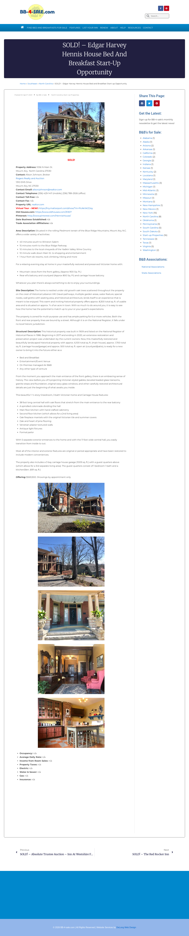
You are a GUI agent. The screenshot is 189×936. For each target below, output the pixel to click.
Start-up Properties (71, 95)
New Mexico (149, 209)
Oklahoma (148, 220)
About (114, 27)
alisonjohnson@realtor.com (47, 189)
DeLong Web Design (126, 927)
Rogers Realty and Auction (30, 178)
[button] (142, 103)
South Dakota (150, 231)
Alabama (147, 138)
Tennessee (148, 239)
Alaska (146, 142)
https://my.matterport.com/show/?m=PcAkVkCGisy (66, 208)
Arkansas (147, 149)
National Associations (153, 267)
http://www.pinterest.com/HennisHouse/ (49, 215)
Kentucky (148, 171)
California (147, 153)
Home (23, 84)
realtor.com (38, 204)
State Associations (151, 273)
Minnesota (148, 194)
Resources (134, 27)
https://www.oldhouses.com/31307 (53, 212)
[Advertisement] (94, 895)
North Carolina (46, 84)
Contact (148, 27)
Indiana (147, 164)
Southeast (32, 84)
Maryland (148, 179)
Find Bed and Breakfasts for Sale (47, 27)
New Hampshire (151, 205)
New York (148, 213)
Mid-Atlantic (149, 190)
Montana (147, 201)
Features (74, 27)
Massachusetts (151, 183)
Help (123, 27)
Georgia (147, 160)
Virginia (147, 246)
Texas (146, 242)
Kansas (146, 168)
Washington (149, 250)
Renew (104, 27)
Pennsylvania (150, 224)
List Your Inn (90, 27)
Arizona (147, 145)
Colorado (147, 157)
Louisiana (148, 175)
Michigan (148, 186)
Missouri (147, 198)
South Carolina (150, 227)
